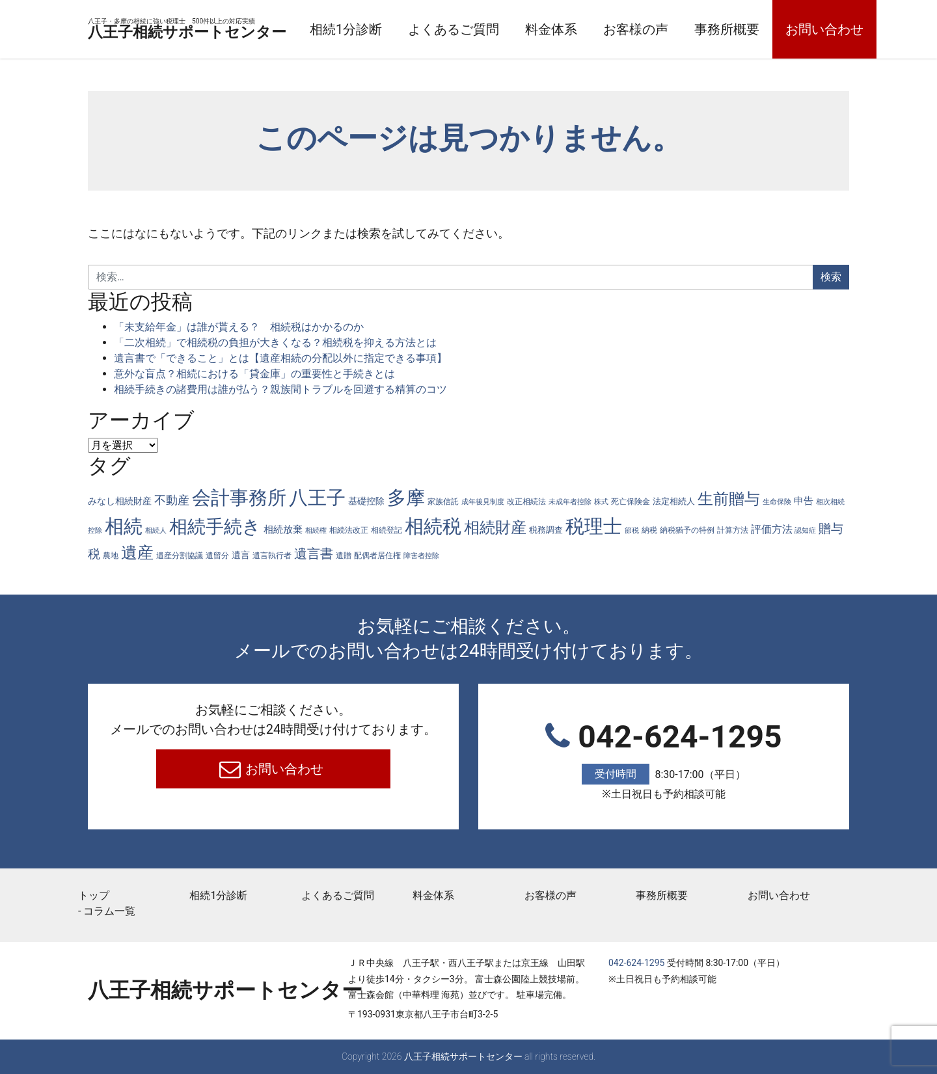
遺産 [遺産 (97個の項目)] (137, 552)
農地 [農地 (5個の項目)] (110, 555)
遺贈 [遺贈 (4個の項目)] (343, 555)
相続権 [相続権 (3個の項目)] (316, 530)
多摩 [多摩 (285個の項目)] (406, 498)
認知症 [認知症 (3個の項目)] (805, 530)
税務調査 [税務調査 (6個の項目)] (546, 530)
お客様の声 (711, 29)
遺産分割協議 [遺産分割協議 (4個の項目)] (179, 555)
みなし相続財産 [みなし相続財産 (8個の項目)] (120, 501)
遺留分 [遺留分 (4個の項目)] (217, 555)
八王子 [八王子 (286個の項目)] (317, 498)
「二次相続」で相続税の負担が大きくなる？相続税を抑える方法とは (275, 342)
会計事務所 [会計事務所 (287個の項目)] (239, 498)
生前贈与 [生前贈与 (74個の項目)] (729, 499)
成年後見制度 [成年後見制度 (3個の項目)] (482, 502)
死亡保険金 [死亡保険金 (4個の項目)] (630, 501)
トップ (93, 895)
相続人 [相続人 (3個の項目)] (156, 530)
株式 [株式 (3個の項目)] (601, 502)
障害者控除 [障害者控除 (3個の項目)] (421, 556)
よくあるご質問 (529, 29)
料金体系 (627, 29)
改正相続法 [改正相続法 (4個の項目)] (526, 501)
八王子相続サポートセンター (225, 30)
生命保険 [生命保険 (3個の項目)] (777, 502)
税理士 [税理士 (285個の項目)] (593, 526)
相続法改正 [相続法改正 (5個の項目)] (348, 530)
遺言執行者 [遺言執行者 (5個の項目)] (272, 555)
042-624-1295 (663, 760)
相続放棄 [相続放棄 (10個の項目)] (283, 529)
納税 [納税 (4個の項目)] (649, 530)
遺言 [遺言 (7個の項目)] (241, 555)
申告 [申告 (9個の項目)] (803, 501)
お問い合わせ (283, 769)
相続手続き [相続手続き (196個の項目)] (215, 526)
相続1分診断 (422, 29)
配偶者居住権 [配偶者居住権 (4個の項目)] (377, 555)
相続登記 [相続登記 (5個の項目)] (386, 530)
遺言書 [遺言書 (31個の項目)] (313, 553)
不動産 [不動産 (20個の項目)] (171, 500)
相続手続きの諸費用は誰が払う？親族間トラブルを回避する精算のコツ (280, 389)
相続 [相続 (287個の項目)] (124, 526)
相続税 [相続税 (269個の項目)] (433, 526)
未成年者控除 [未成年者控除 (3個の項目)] (570, 502)
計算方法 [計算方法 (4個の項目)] (732, 530)
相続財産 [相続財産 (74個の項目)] (495, 527)
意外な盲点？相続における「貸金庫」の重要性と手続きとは (254, 374)
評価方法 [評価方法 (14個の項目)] (772, 529)
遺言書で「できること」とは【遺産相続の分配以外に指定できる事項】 (280, 358)
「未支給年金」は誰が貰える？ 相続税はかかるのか (239, 327)
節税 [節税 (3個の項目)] (632, 530)
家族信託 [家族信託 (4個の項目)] (443, 501)
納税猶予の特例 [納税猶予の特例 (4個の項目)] (687, 530)
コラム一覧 (109, 911)
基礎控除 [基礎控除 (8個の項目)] (366, 501)
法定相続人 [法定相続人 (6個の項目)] (674, 501)
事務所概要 (802, 29)
